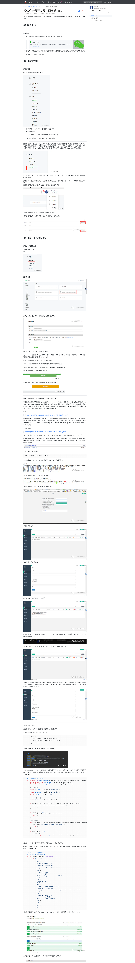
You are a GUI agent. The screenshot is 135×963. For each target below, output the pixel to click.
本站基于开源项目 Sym (55, 2)
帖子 (100, 11)
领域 (29, 6)
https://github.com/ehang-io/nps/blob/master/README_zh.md (46, 432)
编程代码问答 (68, 2)
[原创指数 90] (85, 11)
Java (37, 6)
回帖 (93, 11)
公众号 (46, 6)
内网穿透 (54, 6)
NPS (50, 6)
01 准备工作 (93, 15)
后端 (34, 6)
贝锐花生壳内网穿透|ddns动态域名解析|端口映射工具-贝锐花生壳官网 (46, 415)
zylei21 (96, 6)
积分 (108, 11)
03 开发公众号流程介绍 (96, 20)
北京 (107, 8)
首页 (24, 6)
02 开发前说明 (94, 18)
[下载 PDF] (82, 11)
